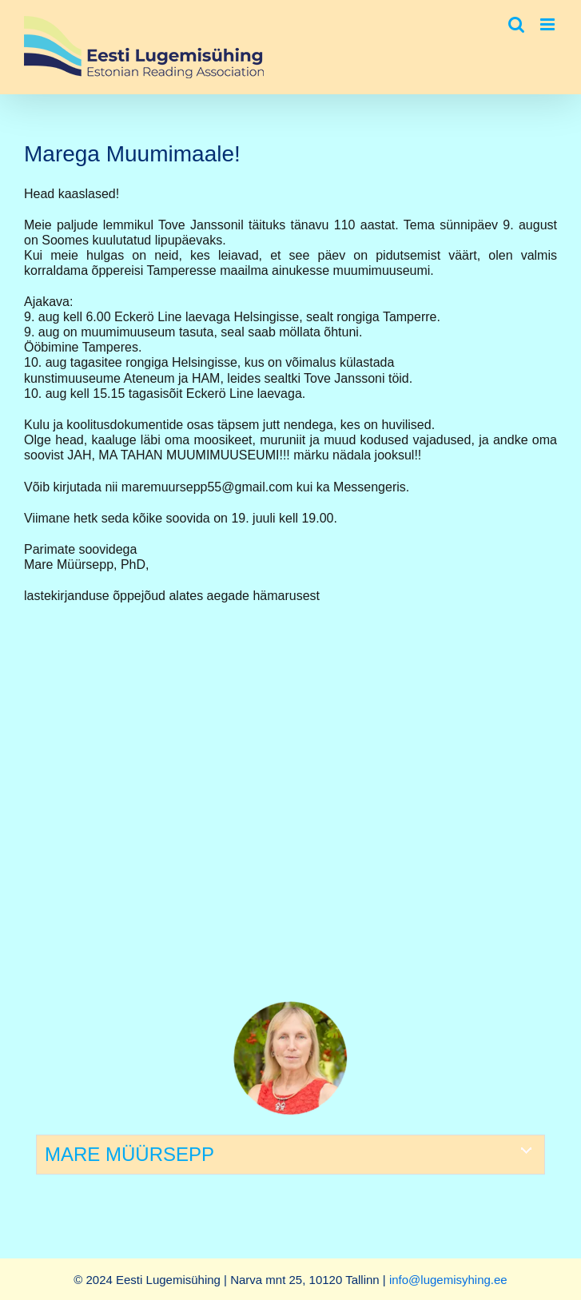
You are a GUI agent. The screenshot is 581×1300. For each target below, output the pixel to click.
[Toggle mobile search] (516, 24)
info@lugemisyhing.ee (448, 1279)
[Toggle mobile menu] (548, 24)
